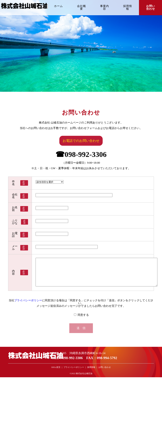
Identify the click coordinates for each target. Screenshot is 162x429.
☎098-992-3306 (81, 154)
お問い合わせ (150, 7)
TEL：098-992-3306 (67, 382)
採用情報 (127, 7)
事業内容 (104, 7)
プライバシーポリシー (28, 324)
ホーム (58, 6)
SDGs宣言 (55, 391)
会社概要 (81, 7)
